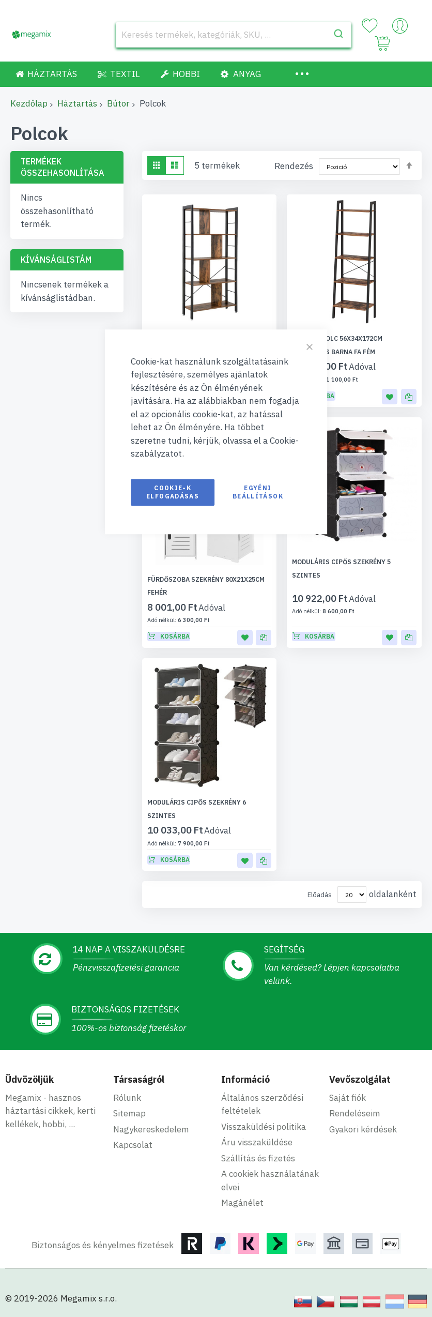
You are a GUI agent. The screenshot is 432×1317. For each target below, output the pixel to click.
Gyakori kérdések (363, 1116)
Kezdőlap (29, 103)
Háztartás (77, 103)
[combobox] (233, 35)
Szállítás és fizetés (258, 1145)
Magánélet (242, 1189)
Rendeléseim (354, 1100)
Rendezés (293, 166)
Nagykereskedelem (151, 1116)
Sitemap (129, 1100)
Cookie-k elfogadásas (172, 492)
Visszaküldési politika (263, 1113)
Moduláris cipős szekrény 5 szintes (353, 562)
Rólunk (127, 1085)
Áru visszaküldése (256, 1129)
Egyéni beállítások (258, 492)
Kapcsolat (132, 1132)
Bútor (118, 103)
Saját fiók (347, 1085)
